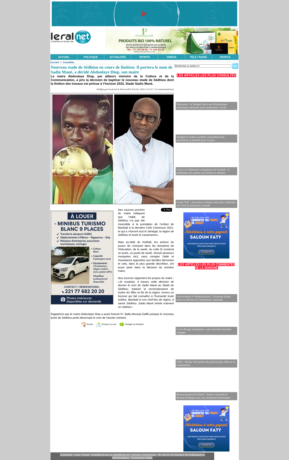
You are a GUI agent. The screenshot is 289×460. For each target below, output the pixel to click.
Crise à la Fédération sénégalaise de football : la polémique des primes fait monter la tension (201, 171)
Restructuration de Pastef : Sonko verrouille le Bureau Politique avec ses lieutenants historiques (204, 396)
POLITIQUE (91, 57)
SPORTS (144, 57)
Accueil (54, 62)
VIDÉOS (171, 57)
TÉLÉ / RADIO (198, 57)
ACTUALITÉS (117, 57)
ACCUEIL (63, 57)
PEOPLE (225, 57)
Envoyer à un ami (103, 324)
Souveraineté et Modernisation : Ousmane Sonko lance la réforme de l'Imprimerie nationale (206, 298)
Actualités (68, 62)
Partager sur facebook (137, 324)
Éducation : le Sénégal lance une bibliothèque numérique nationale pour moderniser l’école (206, 106)
